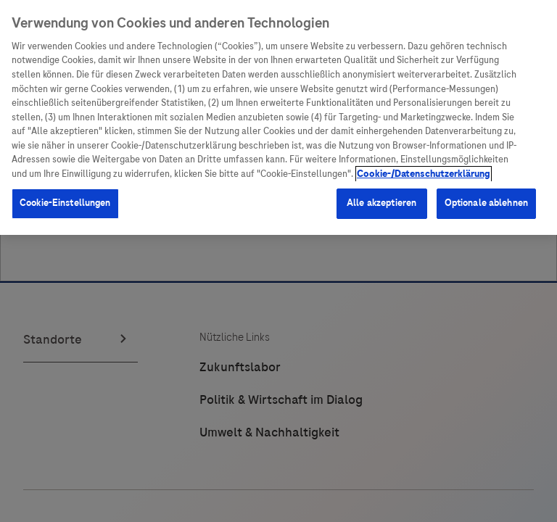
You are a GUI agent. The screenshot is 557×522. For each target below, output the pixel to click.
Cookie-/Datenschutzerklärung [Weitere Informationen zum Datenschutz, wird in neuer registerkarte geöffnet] (423, 174)
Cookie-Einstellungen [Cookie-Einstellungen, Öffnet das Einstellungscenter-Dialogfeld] (65, 203)
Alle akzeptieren (381, 203)
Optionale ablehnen (486, 203)
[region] (278, 117)
